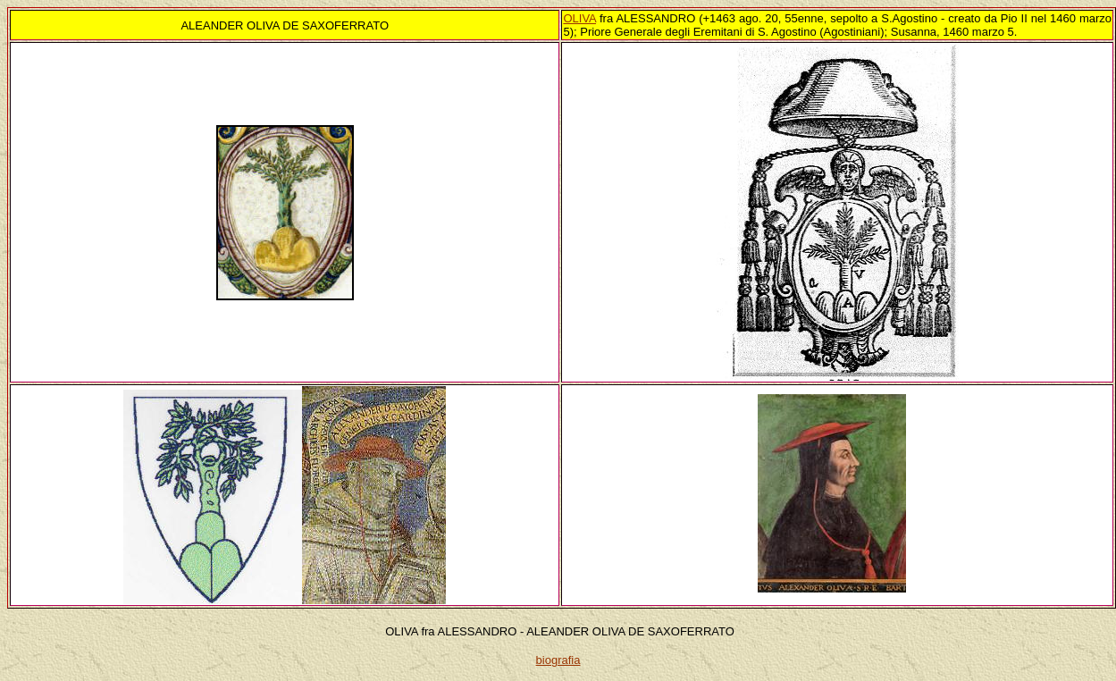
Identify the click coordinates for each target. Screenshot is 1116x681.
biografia (558, 660)
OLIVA (579, 18)
